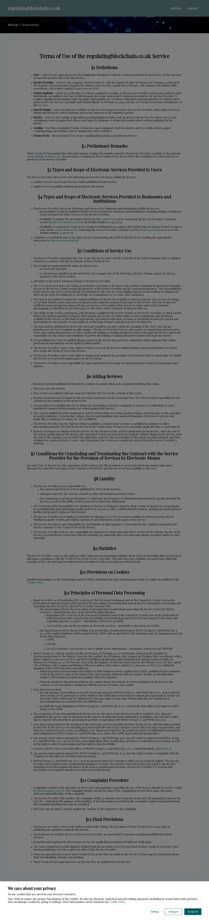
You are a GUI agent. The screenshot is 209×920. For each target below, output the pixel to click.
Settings (155, 911)
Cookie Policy (117, 902)
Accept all (193, 911)
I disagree (173, 911)
